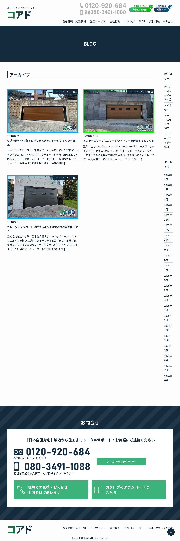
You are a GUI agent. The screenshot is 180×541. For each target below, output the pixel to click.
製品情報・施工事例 (74, 21)
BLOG (141, 21)
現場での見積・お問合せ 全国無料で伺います (48, 489)
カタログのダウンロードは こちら (127, 489)
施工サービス (98, 21)
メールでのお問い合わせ (121, 462)
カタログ (129, 21)
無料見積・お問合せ (161, 21)
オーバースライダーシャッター (22, 12)
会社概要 (115, 21)
